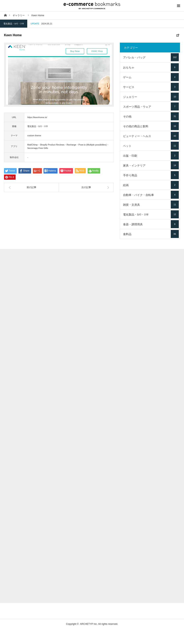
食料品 (151, 234)
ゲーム (151, 77)
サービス (151, 87)
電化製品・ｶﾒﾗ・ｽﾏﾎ (13, 23)
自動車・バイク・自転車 (151, 195)
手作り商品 (151, 175)
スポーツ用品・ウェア (151, 106)
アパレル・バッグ (151, 57)
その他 (151, 116)
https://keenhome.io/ (37, 117)
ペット (151, 146)
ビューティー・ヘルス (151, 136)
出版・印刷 (151, 155)
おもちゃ (151, 67)
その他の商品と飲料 (151, 126)
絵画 (151, 185)
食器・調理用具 (151, 224)
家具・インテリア (151, 165)
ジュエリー (151, 97)
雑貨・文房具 (151, 205)
